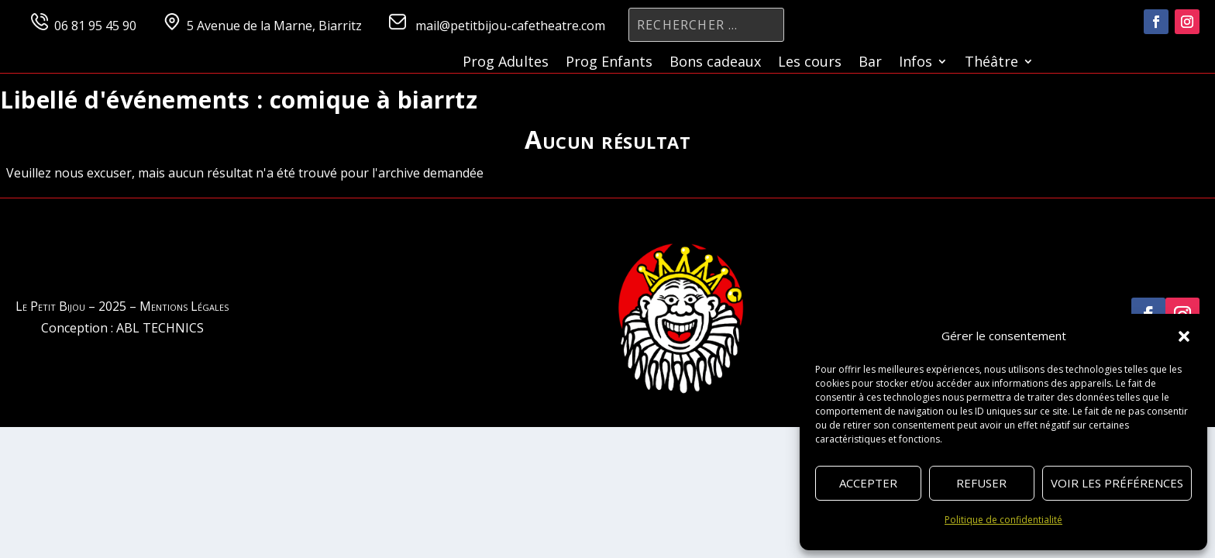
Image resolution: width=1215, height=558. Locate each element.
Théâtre (991, 63)
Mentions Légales (184, 306)
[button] (1184, 336)
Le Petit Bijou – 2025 (70, 306)
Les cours (810, 63)
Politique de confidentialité (1003, 519)
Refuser (981, 483)
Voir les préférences (1117, 483)
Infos (915, 63)
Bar (870, 63)
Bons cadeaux (715, 63)
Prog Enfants (609, 63)
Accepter (868, 483)
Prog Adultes (506, 63)
